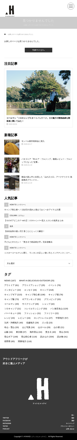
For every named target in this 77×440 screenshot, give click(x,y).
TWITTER (6, 418)
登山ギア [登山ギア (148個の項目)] (11, 336)
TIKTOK (5, 426)
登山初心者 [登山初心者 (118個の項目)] (29, 336)
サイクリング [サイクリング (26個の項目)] (30, 304)
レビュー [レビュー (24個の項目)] (24, 318)
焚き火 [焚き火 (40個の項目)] (50, 332)
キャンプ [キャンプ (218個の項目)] (47, 290)
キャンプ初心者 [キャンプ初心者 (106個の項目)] (35, 294)
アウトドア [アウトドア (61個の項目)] (11, 285)
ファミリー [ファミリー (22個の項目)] (51, 313)
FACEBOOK (7, 420)
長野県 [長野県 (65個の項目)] (9, 341)
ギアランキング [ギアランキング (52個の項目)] (31, 299)
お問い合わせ (70, 429)
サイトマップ (70, 423)
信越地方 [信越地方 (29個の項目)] (32, 322)
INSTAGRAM (7, 423)
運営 (73, 420)
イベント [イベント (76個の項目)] (54, 285)
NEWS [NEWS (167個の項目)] (10, 280)
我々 (73, 415)
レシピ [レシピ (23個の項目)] (9, 318)
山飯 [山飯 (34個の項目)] (8, 332)
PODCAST (6, 429)
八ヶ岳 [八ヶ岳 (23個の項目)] (47, 322)
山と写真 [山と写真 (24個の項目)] (28, 327)
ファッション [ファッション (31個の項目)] (32, 313)
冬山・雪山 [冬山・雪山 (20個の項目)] (11, 327)
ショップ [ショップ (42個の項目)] (48, 304)
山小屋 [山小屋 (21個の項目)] (59, 327)
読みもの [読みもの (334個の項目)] (47, 336)
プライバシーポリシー (67, 426)
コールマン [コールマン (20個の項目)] (11, 304)
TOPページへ (38, 50)
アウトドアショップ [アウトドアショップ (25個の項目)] (33, 285)
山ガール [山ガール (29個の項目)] (44, 327)
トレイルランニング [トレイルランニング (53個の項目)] (35, 308)
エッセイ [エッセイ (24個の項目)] (30, 290)
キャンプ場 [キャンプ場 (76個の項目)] (55, 294)
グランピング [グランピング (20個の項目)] (52, 299)
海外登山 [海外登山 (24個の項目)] (36, 332)
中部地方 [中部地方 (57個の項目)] (62, 318)
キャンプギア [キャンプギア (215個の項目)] (13, 294)
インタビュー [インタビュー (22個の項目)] (12, 290)
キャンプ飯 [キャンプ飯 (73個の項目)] (11, 299)
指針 (73, 418)
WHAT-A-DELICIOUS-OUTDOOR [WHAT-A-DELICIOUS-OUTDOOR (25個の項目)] (36, 280)
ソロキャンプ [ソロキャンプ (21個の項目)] (12, 308)
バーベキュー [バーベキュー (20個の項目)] (12, 313)
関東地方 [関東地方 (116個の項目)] (25, 341)
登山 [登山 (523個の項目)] (64, 332)
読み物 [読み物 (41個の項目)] (62, 336)
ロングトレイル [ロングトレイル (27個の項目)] (43, 318)
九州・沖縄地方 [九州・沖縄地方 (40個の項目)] (13, 322)
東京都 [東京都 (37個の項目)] (21, 332)
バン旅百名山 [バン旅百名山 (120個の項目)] (59, 308)
